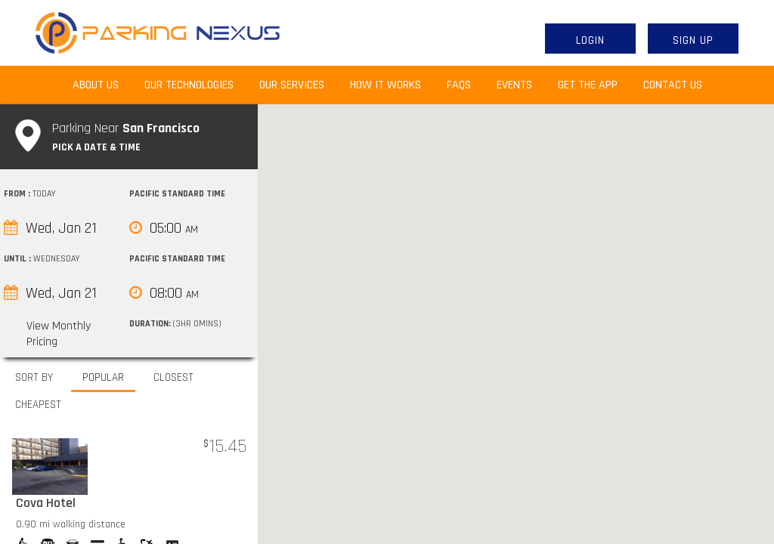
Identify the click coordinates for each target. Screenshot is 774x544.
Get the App (588, 85)
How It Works (385, 85)
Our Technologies (189, 85)
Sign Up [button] (693, 40)
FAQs (459, 85)
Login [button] (590, 40)
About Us (102, 84)
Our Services (291, 85)
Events (514, 85)
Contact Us (672, 85)
